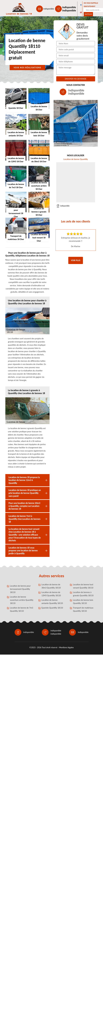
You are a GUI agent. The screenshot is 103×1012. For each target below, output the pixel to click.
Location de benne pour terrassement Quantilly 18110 (20, 589)
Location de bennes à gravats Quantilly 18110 (83, 594)
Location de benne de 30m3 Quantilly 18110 (51, 586)
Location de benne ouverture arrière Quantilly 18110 (21, 600)
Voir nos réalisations (27, 67)
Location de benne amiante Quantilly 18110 (52, 601)
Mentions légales (66, 647)
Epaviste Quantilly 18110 (52, 607)
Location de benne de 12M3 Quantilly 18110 (51, 594)
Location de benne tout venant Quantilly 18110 (83, 586)
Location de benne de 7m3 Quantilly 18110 (21, 609)
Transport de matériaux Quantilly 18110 (83, 609)
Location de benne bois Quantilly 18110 (83, 601)
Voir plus (75, 260)
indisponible (48, 8)
